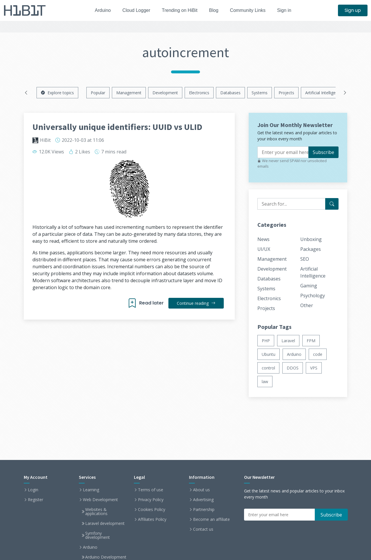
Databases (230, 92)
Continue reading (196, 303)
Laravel (288, 340)
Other (306, 305)
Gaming (308, 285)
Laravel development (105, 523)
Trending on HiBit (180, 10)
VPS (313, 368)
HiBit (45, 140)
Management (128, 92)
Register (35, 500)
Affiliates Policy (152, 519)
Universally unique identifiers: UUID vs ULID (117, 126)
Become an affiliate (211, 519)
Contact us (203, 529)
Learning (91, 490)
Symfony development (97, 535)
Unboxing (311, 239)
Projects (286, 92)
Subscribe (323, 152)
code (317, 354)
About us (201, 490)
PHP (266, 340)
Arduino (99, 10)
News (263, 239)
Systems (260, 92)
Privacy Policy (150, 500)
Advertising (203, 500)
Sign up (353, 10)
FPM (311, 340)
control (268, 368)
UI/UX (263, 249)
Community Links (251, 10)
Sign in (289, 10)
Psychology (312, 295)
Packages (310, 249)
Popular (98, 92)
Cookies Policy (151, 510)
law (265, 381)
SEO (304, 259)
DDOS (293, 368)
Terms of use (150, 490)
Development (165, 92)
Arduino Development (105, 557)
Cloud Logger (134, 10)
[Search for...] (332, 204)
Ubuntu (268, 354)
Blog (215, 10)
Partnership (203, 510)
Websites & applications (96, 512)
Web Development (100, 500)
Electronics (199, 92)
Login (33, 490)
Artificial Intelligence (323, 92)
